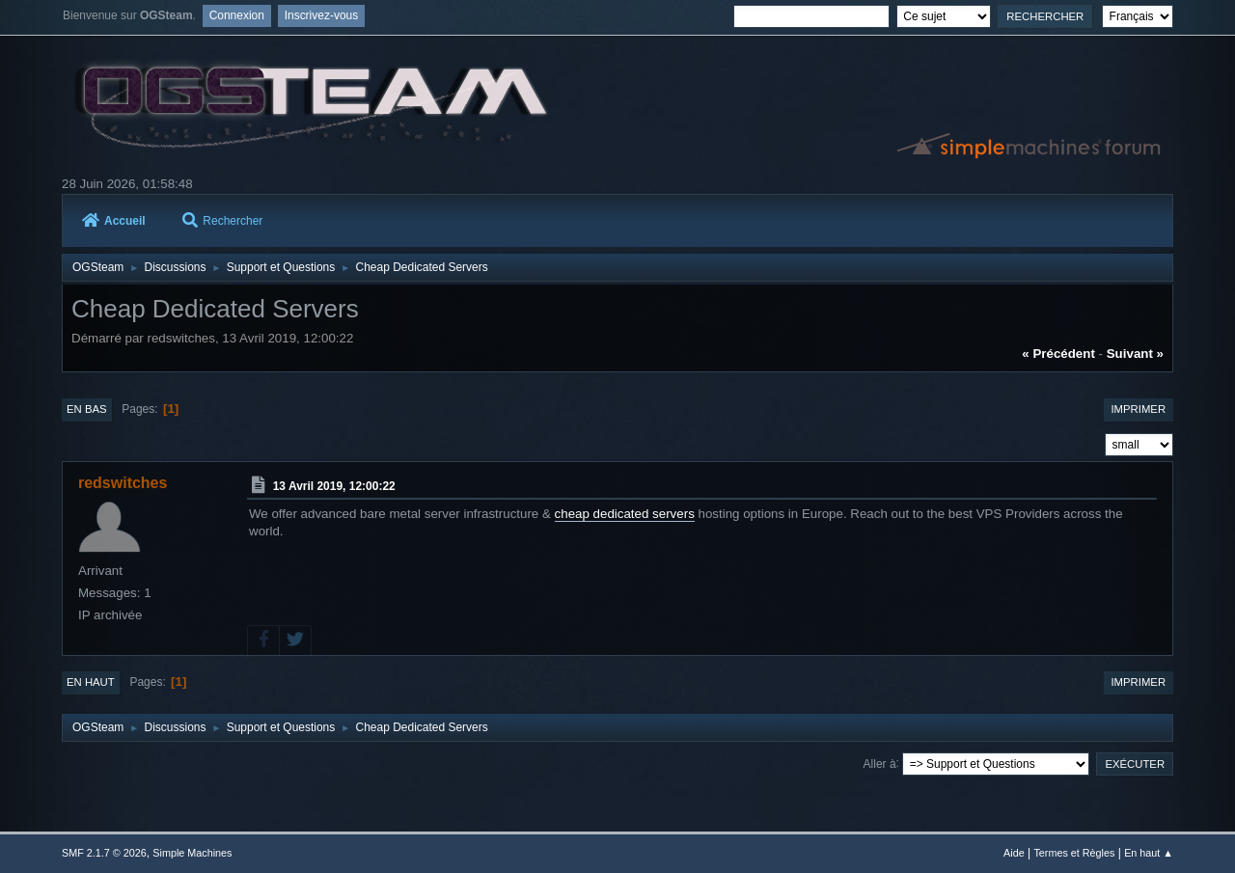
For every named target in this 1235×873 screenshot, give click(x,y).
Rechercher (222, 221)
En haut (91, 682)
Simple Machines (192, 853)
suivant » (1135, 353)
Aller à (880, 763)
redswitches (122, 483)
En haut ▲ (1148, 853)
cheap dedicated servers (625, 513)
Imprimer (1138, 409)
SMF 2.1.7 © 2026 (104, 853)
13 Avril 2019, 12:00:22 (334, 486)
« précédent (1058, 353)
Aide (1014, 853)
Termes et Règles (1073, 853)
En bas (87, 409)
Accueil (114, 221)
